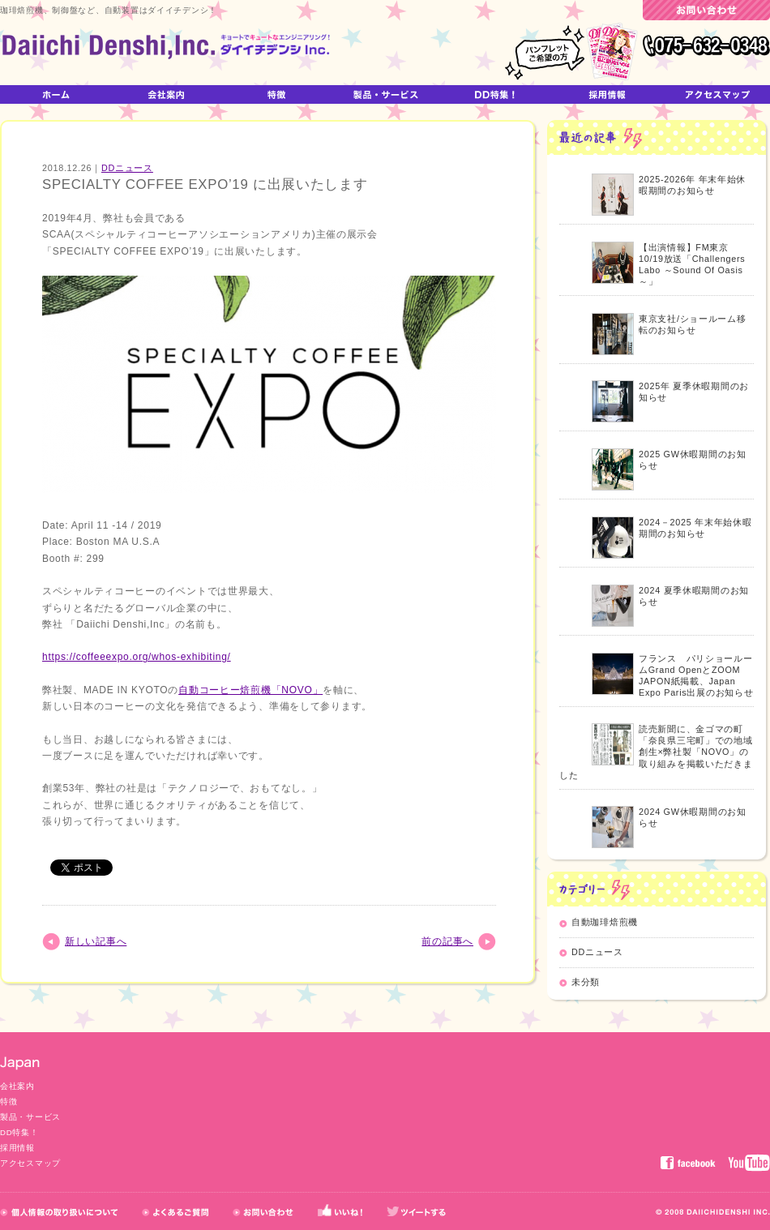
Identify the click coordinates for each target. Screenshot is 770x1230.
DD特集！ (19, 1132)
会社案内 (17, 1086)
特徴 (8, 1101)
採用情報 (17, 1147)
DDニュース (127, 168)
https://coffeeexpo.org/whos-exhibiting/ (136, 656)
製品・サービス (30, 1116)
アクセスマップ (30, 1163)
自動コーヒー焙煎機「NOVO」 (250, 690)
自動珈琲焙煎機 (604, 922)
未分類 (585, 982)
